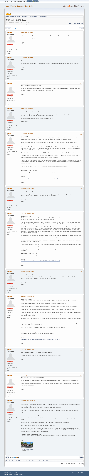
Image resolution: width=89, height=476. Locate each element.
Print (81, 28)
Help (72, 472)
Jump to (63, 463)
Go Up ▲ (83, 472)
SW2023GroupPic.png (27, 449)
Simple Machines (15, 472)
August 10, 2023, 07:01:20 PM (27, 57)
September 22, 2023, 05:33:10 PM (27, 349)
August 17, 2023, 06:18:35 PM (27, 83)
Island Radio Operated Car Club (18, 6)
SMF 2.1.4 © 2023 (7, 472)
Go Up (7, 457)
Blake (10, 32)
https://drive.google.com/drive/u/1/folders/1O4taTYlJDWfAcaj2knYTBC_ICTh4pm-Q (40, 178)
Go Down (8, 28)
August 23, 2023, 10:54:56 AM (27, 108)
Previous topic (72, 23)
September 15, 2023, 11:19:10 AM (27, 271)
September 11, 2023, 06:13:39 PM (27, 213)
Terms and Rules (77, 472)
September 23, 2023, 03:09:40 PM (27, 375)
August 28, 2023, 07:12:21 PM (27, 133)
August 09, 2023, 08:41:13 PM (27, 32)
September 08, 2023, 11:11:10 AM (27, 188)
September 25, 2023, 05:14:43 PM (28, 400)
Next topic (80, 23)
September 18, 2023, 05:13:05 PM (27, 296)
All (20, 28)
